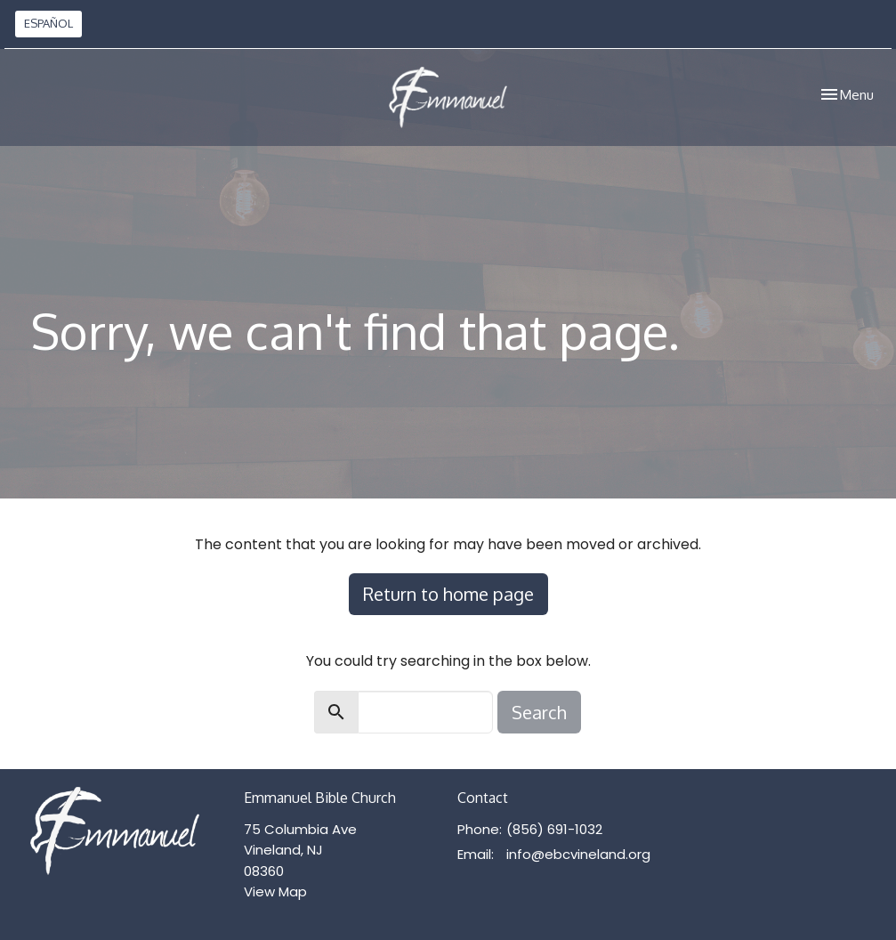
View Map (275, 891)
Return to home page (448, 593)
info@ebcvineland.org (578, 854)
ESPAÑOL (48, 23)
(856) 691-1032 (554, 829)
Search (539, 712)
